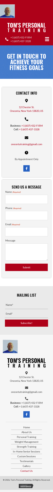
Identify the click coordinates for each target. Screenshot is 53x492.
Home (26, 427)
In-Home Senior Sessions (26, 451)
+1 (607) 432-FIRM (21, 37)
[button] (26, 168)
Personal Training (26, 437)
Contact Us (26, 470)
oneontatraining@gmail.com (26, 144)
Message (10, 240)
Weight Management (26, 441)
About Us (26, 432)
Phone (13, 208)
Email (12, 224)
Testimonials (26, 461)
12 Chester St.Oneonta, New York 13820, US (26, 378)
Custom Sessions (26, 456)
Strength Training (26, 446)
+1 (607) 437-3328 (20, 41)
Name (13, 191)
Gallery (27, 466)
